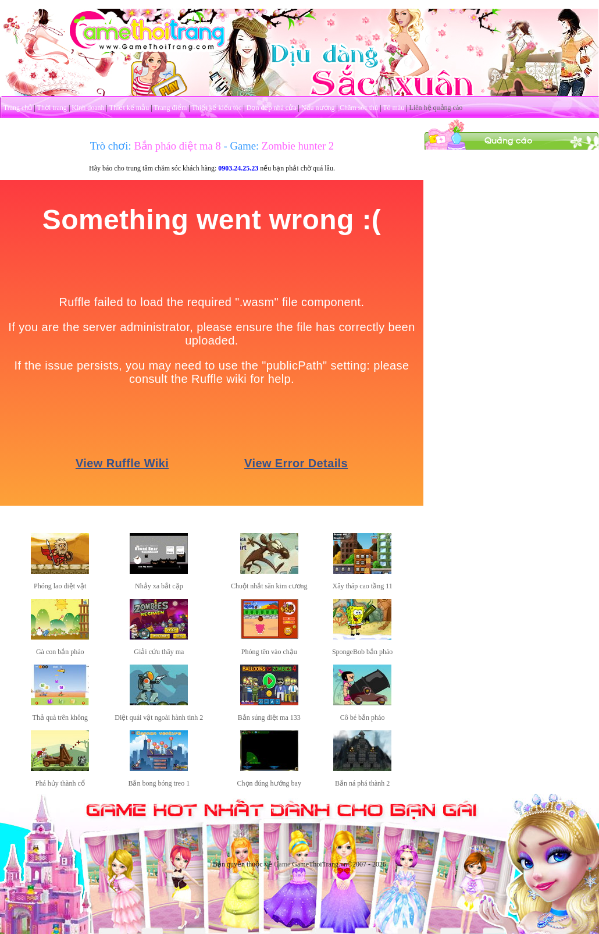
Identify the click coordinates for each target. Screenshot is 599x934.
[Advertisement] (512, 223)
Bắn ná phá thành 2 (362, 783)
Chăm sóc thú (359, 108)
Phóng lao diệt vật (60, 586)
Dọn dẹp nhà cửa (272, 108)
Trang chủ (18, 108)
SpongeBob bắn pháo (362, 652)
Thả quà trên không (60, 717)
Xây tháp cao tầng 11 (363, 586)
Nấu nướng (318, 108)
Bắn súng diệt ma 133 (269, 717)
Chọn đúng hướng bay (269, 783)
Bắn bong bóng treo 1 (159, 783)
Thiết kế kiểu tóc (216, 108)
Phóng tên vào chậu (269, 652)
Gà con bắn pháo (60, 652)
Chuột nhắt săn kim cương (269, 586)
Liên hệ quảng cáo (436, 108)
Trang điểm (170, 108)
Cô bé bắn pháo (362, 717)
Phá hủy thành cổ (60, 783)
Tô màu (393, 108)
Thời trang (52, 108)
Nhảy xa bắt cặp (159, 586)
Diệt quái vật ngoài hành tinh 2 (159, 717)
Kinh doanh (88, 108)
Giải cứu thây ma (159, 652)
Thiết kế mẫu (129, 108)
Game (282, 864)
